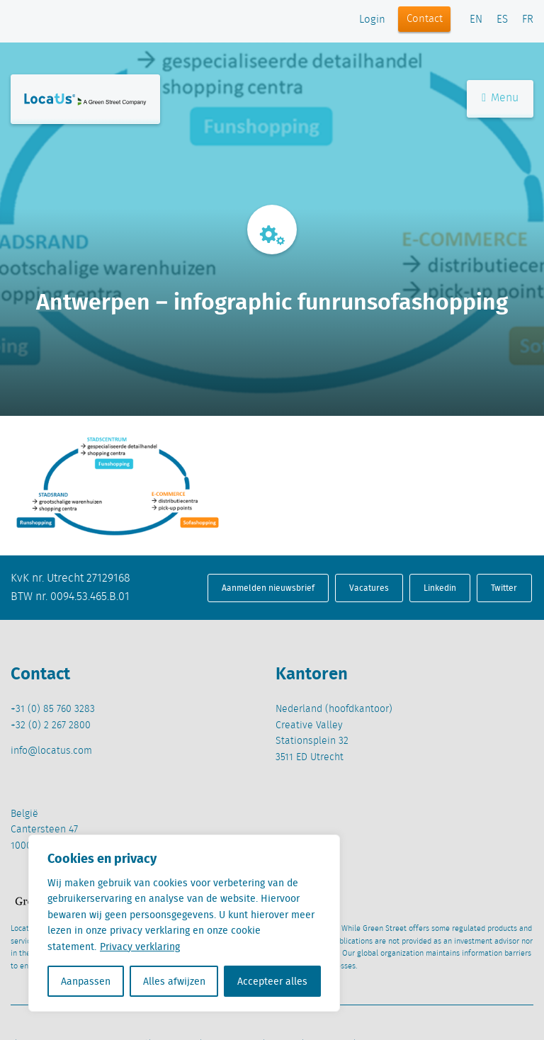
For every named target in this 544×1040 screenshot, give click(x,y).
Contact (425, 19)
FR (527, 19)
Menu (500, 98)
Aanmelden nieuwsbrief (268, 588)
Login (372, 19)
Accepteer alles (272, 981)
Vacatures (369, 588)
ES (502, 19)
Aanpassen (85, 981)
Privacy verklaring (140, 946)
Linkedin (440, 588)
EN (476, 19)
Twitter (504, 588)
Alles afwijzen (174, 981)
